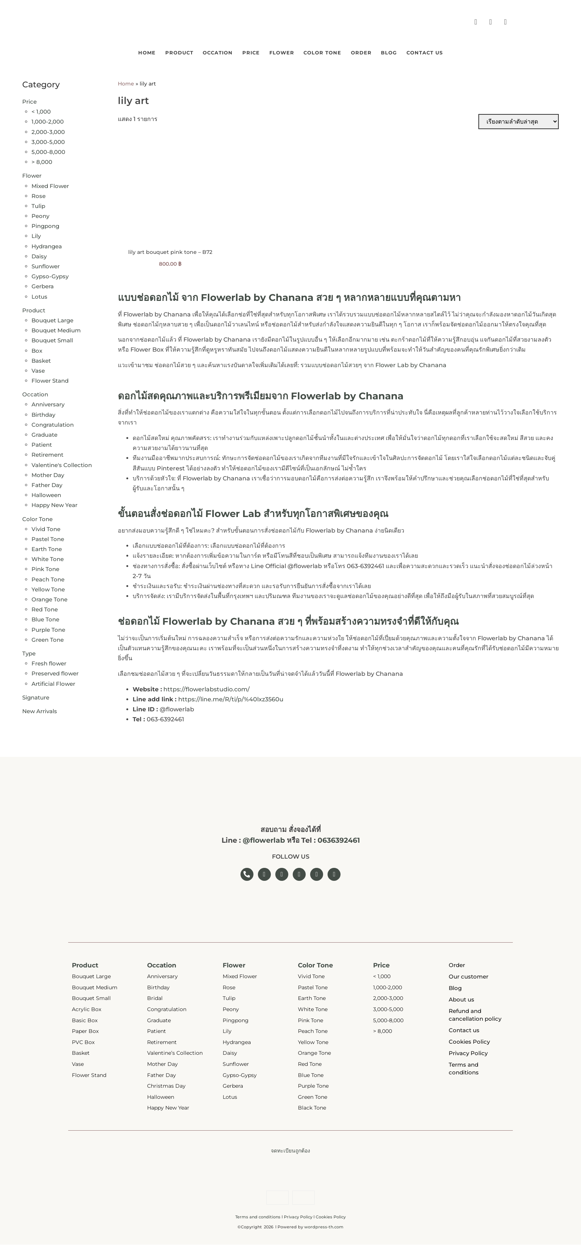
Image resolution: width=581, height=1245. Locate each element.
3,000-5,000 (48, 140)
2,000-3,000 (48, 130)
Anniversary (47, 403)
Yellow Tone (48, 587)
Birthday (43, 413)
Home (104, 51)
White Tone (47, 557)
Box (36, 349)
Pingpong (45, 224)
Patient (41, 443)
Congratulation (52, 423)
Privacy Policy (298, 1217)
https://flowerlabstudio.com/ (206, 687)
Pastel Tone (47, 537)
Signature (35, 695)
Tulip (38, 204)
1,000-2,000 (47, 120)
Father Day (46, 483)
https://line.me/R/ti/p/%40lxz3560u (230, 697)
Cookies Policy (331, 1217)
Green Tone (47, 638)
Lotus (39, 295)
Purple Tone (48, 628)
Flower (281, 51)
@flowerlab (264, 839)
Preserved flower (55, 672)
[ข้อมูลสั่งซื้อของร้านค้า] (518, 120)
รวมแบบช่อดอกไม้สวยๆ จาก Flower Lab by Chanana (373, 363)
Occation (197, 51)
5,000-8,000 (48, 150)
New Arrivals (39, 709)
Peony (40, 214)
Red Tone (44, 607)
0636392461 (339, 839)
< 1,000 (41, 110)
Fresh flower (48, 661)
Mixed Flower (50, 184)
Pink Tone (45, 567)
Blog (420, 51)
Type (29, 651)
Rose (38, 194)
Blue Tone (45, 618)
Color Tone (333, 51)
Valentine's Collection (61, 463)
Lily (36, 234)
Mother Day (47, 473)
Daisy (39, 254)
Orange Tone (49, 597)
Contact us (466, 51)
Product (147, 51)
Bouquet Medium (56, 328)
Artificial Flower (53, 682)
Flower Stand (50, 379)
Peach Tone (47, 577)
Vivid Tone (45, 527)
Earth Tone (46, 547)
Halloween (46, 493)
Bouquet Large (52, 318)
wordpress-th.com (323, 1227)
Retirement (47, 453)
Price (240, 51)
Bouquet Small (52, 339)
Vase (38, 369)
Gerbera (42, 285)
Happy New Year (54, 503)
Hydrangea (46, 244)
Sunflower (45, 264)
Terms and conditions (257, 1217)
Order (382, 51)
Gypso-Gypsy (50, 274)
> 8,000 (41, 160)
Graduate (44, 433)
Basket (41, 359)
